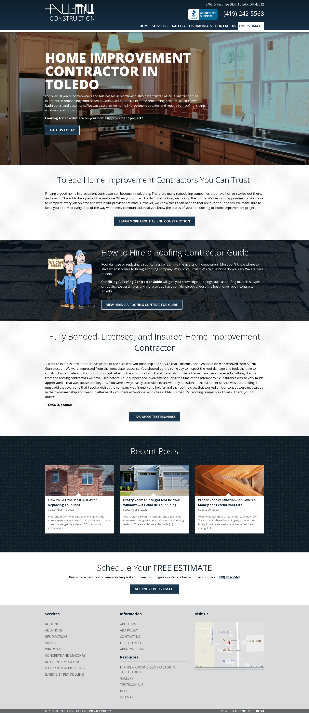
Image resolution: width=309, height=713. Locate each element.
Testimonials (200, 26)
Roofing (52, 624)
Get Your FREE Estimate (154, 589)
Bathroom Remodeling (65, 668)
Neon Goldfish (253, 711)
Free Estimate (250, 26)
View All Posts (154, 540)
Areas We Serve (132, 649)
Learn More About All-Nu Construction (154, 221)
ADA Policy (129, 630)
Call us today (62, 130)
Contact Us (225, 26)
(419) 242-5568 (243, 13)
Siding (50, 643)
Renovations (56, 636)
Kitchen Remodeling (62, 662)
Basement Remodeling (64, 674)
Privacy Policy (100, 711)
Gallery (178, 26)
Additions (54, 630)
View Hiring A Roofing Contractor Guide (142, 305)
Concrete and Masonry (65, 655)
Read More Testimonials (155, 417)
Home (144, 26)
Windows (53, 649)
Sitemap (127, 697)
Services (159, 26)
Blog (124, 691)
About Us (128, 624)
